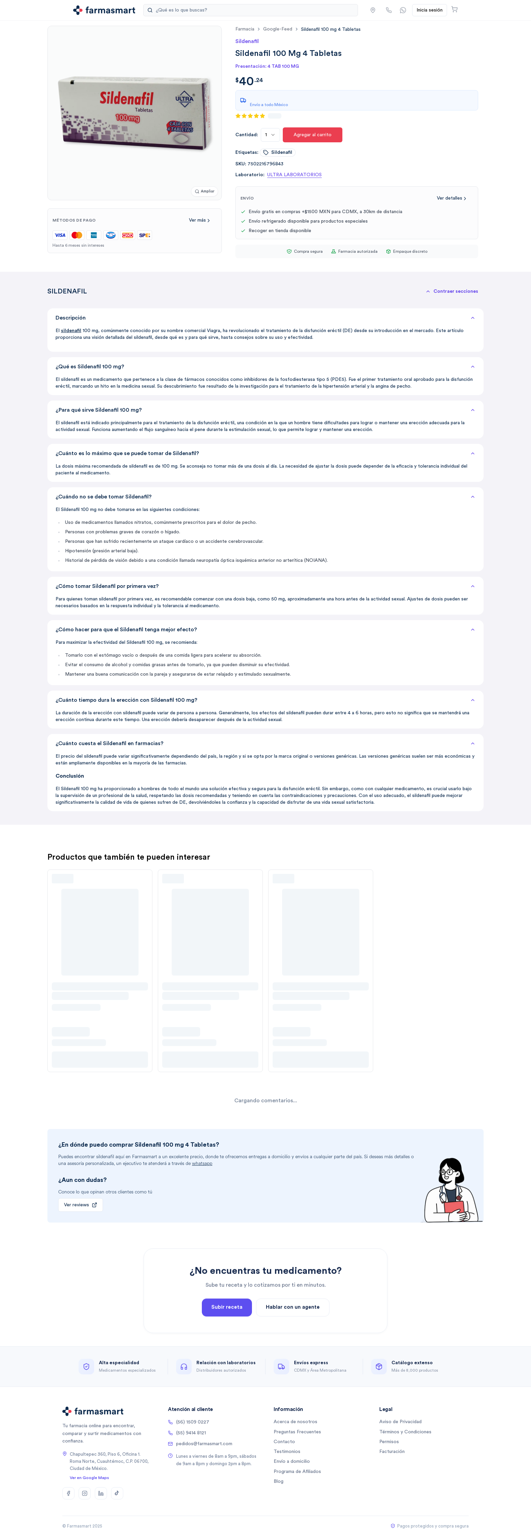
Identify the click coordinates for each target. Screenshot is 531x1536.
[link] (331, 29)
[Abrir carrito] (454, 9)
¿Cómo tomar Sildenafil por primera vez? (265, 586)
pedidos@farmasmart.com (200, 1443)
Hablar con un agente (293, 1326)
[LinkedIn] (101, 1493)
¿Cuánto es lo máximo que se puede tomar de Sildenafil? (265, 453)
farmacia (244, 29)
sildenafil (277, 152)
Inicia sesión (430, 10)
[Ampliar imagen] (204, 191)
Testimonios (287, 1451)
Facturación (392, 1451)
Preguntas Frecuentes (297, 1432)
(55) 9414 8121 (187, 1433)
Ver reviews (80, 1205)
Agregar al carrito (313, 134)
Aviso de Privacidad (400, 1421)
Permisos (389, 1441)
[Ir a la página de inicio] (104, 10)
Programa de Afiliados (297, 1471)
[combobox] (270, 135)
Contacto (284, 1441)
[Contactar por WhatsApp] (403, 10)
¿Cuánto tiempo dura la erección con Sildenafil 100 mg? (265, 700)
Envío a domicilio (292, 1461)
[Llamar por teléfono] (389, 10)
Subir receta (226, 1326)
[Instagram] (85, 1493)
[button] (373, 10)
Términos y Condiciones (405, 1432)
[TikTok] (117, 1493)
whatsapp (202, 1163)
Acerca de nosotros (295, 1421)
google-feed (277, 29)
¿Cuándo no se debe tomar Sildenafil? (265, 496)
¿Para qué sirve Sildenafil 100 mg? (265, 410)
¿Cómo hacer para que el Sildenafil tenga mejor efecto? (265, 629)
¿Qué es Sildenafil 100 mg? (265, 366)
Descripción (265, 318)
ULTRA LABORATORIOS (294, 174)
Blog (278, 1481)
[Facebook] (68, 1493)
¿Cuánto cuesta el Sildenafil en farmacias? (265, 743)
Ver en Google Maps (89, 1478)
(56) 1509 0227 (188, 1422)
